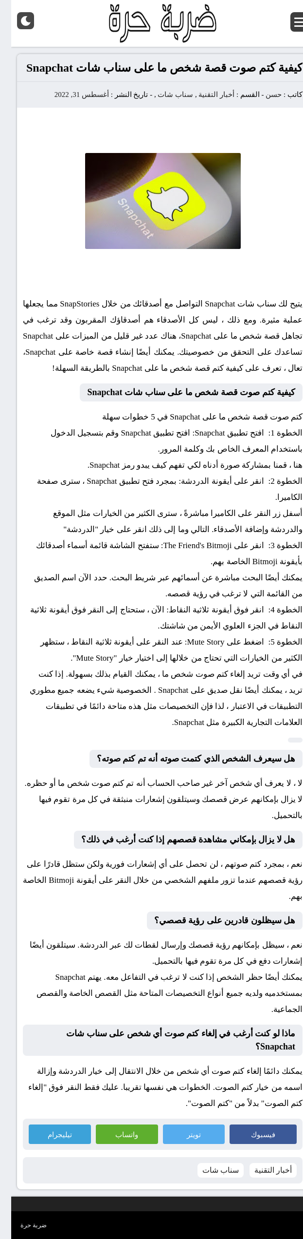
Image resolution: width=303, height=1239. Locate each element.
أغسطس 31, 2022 (70, 94)
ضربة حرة (22, 1225)
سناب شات (164, 94)
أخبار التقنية (205, 94)
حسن (262, 94)
